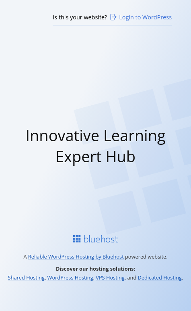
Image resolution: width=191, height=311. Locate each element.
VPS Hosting (110, 277)
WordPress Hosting (70, 277)
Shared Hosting (26, 277)
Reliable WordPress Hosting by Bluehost (76, 256)
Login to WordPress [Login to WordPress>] (140, 17)
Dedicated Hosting (160, 277)
